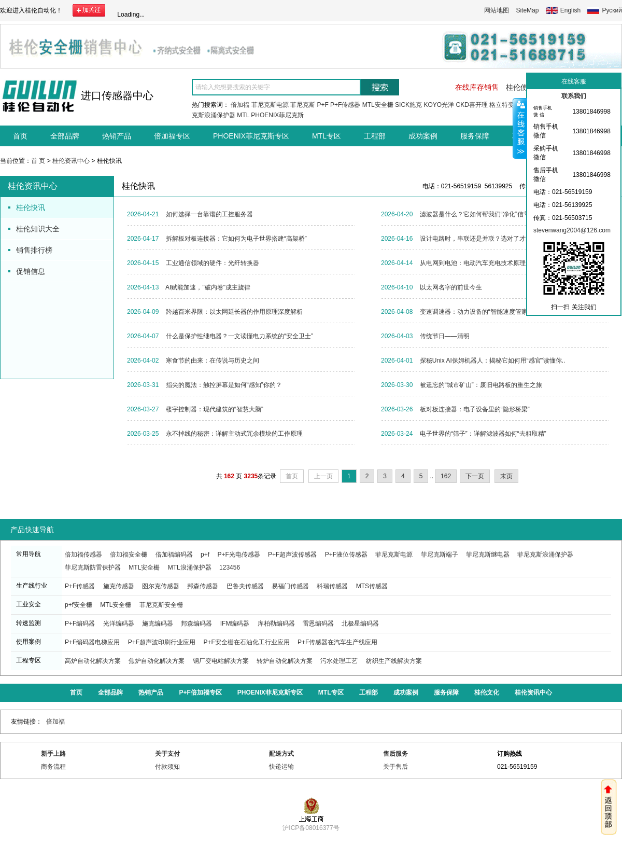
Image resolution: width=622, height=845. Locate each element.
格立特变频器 (508, 104)
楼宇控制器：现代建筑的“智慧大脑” (214, 409)
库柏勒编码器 (276, 623)
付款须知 (167, 766)
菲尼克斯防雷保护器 (93, 567)
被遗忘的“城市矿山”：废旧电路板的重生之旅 (481, 385)
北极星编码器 (360, 623)
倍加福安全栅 (128, 554)
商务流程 (53, 766)
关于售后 (395, 766)
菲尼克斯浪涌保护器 (545, 554)
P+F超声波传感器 (292, 554)
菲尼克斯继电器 (488, 554)
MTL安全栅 (377, 104)
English (570, 10)
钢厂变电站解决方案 (221, 660)
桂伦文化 (486, 692)
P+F (322, 104)
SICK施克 (408, 104)
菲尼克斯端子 (439, 554)
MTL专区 (326, 136)
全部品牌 (64, 136)
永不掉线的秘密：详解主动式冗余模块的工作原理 (234, 433)
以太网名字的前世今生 (451, 287)
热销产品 (116, 136)
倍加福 (240, 104)
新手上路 (53, 753)
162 (446, 476)
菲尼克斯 (302, 104)
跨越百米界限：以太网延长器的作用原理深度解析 (234, 311)
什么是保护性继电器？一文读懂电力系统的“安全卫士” (239, 336)
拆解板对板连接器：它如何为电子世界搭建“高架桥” (236, 238)
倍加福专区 (172, 136)
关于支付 (167, 753)
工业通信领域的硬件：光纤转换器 (212, 263)
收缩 (520, 128)
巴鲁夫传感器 (245, 586)
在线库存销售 (477, 87)
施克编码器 (157, 623)
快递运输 (281, 766)
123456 (229, 567)
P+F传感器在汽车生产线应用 (337, 642)
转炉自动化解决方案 (285, 660)
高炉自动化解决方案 (93, 660)
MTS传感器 (372, 586)
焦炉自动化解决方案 (157, 660)
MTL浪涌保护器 (189, 567)
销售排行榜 (34, 250)
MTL (243, 115)
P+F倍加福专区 (200, 692)
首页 (20, 136)
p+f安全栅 (78, 604)
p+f (205, 554)
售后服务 (395, 753)
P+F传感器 (345, 104)
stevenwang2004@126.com (572, 230)
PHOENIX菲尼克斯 (277, 115)
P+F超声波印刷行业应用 (161, 642)
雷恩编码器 (318, 623)
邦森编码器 (196, 623)
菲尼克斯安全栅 (161, 604)
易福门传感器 (290, 586)
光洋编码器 (118, 623)
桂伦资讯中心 (71, 160)
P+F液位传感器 (346, 554)
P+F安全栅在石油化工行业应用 (246, 642)
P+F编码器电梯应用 (92, 642)
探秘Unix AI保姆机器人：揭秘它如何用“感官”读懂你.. (493, 360)
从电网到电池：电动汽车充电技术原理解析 (479, 263)
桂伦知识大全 (38, 229)
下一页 (474, 476)
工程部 (375, 136)
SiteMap (527, 10)
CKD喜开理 (471, 104)
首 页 (38, 160)
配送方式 (281, 753)
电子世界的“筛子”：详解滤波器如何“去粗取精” (483, 433)
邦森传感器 (202, 586)
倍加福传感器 (83, 554)
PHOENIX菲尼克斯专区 (251, 136)
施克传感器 (118, 586)
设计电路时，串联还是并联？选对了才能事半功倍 (488, 238)
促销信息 (30, 271)
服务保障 (474, 136)
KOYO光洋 (438, 104)
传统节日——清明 (445, 336)
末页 (506, 476)
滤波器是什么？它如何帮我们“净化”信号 (475, 214)
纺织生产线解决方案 (394, 660)
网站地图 (496, 10)
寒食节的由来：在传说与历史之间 (212, 360)
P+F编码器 (80, 623)
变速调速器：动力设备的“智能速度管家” (475, 311)
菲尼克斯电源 (270, 104)
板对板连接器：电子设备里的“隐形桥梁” (475, 409)
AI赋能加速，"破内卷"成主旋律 (207, 287)
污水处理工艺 (339, 660)
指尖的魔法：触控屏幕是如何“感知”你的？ (224, 385)
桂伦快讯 (30, 207)
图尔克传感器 (160, 586)
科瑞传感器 (332, 586)
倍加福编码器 (174, 554)
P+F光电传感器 (238, 554)
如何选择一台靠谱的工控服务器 (209, 214)
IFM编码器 (235, 623)
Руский (612, 10)
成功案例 (422, 136)
